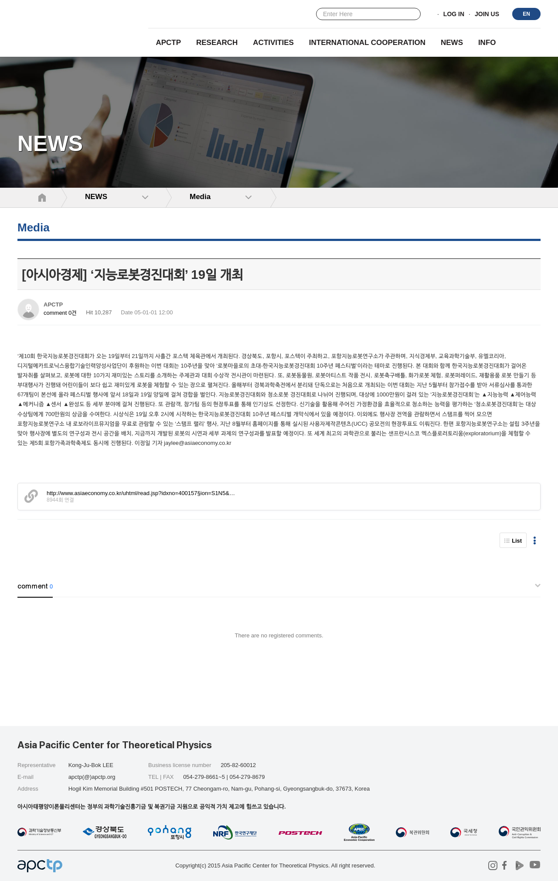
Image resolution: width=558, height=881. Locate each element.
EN (526, 14)
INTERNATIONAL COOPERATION (367, 42)
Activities (273, 42)
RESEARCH (217, 42)
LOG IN (453, 14)
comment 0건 (60, 313)
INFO (487, 42)
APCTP (168, 42)
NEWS (452, 42)
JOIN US (487, 14)
